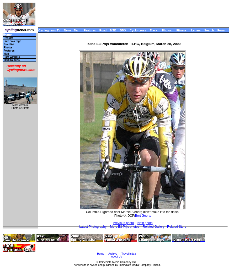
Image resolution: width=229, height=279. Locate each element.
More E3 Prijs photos (124, 226)
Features (90, 30)
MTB (113, 30)
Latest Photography (92, 226)
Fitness (181, 30)
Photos (167, 30)
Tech (77, 30)
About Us (116, 256)
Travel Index (128, 253)
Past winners (12, 56)
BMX (123, 30)
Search (209, 30)
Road (103, 30)
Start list (9, 44)
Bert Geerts (143, 215)
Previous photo (123, 223)
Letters (196, 30)
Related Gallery (153, 226)
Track (153, 30)
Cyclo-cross (138, 30)
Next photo (145, 223)
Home (7, 34)
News (68, 30)
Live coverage (12, 41)
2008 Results (12, 60)
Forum (221, 30)
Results (8, 38)
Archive (112, 253)
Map (6, 53)
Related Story (176, 226)
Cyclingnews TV (49, 30)
